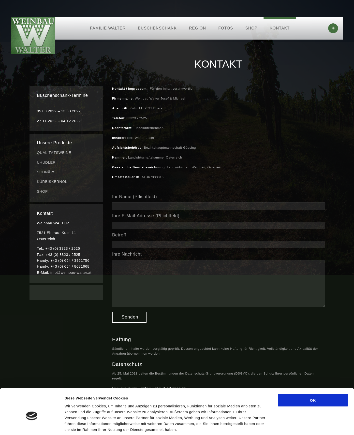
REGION (197, 28)
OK (313, 376)
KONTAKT (280, 28)
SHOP (251, 28)
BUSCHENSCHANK (157, 28)
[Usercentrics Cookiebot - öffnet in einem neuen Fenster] (31, 425)
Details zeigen (261, 425)
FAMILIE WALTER (108, 28)
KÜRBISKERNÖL (52, 181)
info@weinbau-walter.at (70, 272)
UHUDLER (46, 162)
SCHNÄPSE (47, 172)
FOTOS (225, 28)
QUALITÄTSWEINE (54, 152)
